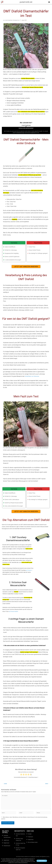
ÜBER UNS (30, 831)
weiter (47, 783)
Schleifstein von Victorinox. (32, 376)
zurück (5, 783)
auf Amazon (29, 570)
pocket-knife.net (26, 2)
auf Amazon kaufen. (13, 611)
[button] (49, 2)
